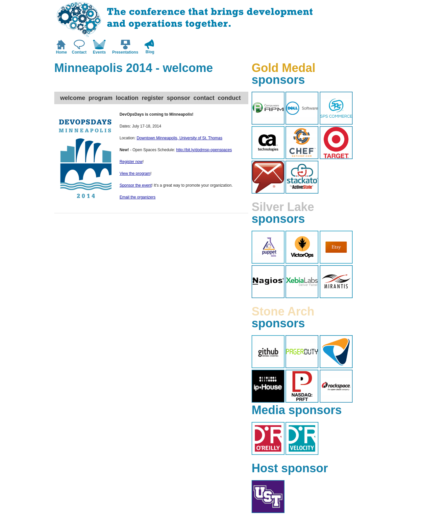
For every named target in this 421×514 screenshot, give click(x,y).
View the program (134, 173)
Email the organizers (137, 197)
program (100, 98)
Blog (150, 52)
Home (61, 52)
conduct (229, 98)
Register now (130, 161)
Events (99, 52)
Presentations (125, 52)
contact (203, 98)
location (127, 98)
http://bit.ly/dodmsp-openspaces (204, 150)
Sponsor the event (135, 185)
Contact (79, 52)
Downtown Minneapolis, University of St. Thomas (179, 138)
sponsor (178, 98)
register (152, 98)
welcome (72, 98)
